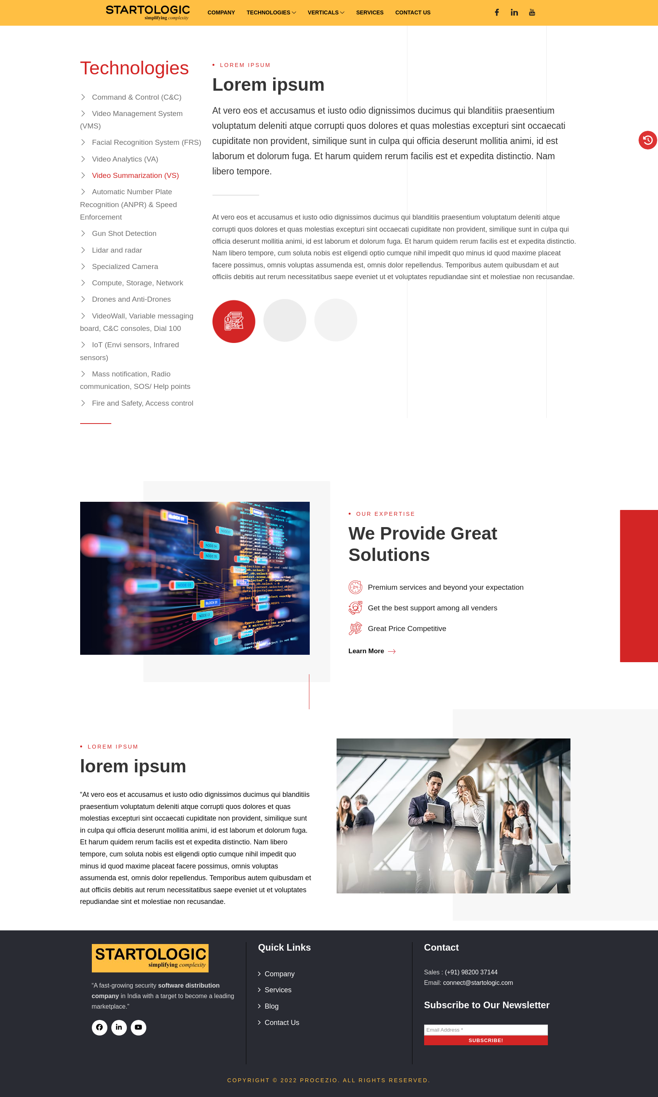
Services (370, 12)
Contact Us (413, 12)
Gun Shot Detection (124, 233)
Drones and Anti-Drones (131, 299)
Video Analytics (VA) (125, 159)
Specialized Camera (125, 266)
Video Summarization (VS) (135, 175)
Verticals (326, 13)
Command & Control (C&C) (137, 97)
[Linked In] (514, 13)
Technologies (271, 13)
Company (221, 12)
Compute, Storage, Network (137, 283)
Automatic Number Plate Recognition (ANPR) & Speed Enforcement (128, 204)
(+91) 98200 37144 (471, 972)
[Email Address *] (486, 1030)
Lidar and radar (117, 250)
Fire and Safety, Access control (143, 403)
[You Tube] (532, 13)
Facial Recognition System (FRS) (147, 142)
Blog (272, 1006)
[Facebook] (497, 13)
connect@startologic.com (478, 982)
